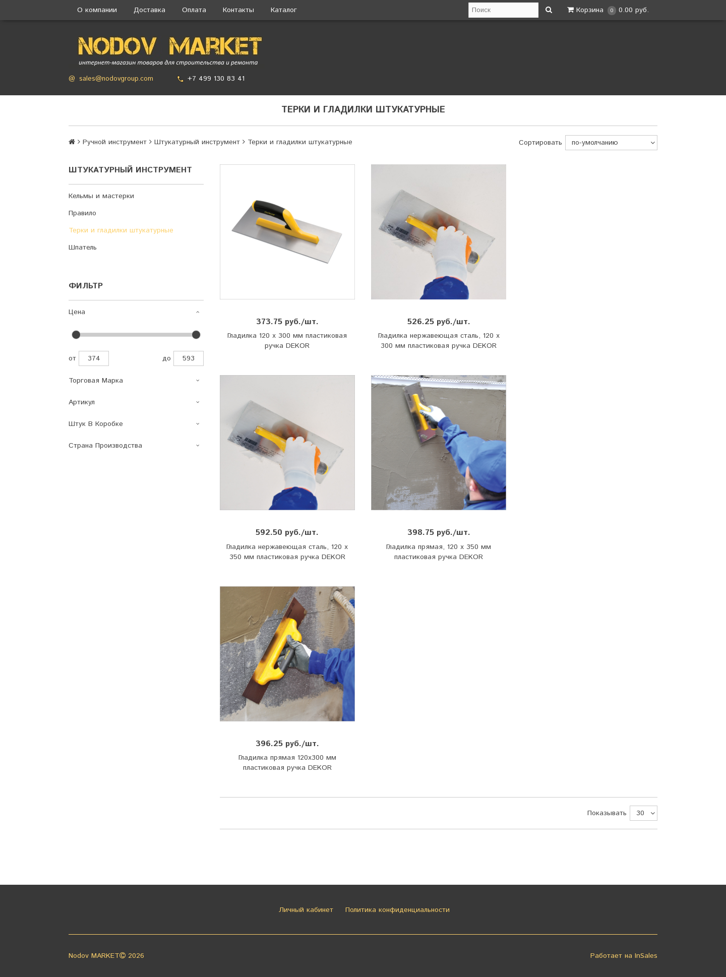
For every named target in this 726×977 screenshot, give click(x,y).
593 (188, 358)
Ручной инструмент (115, 142)
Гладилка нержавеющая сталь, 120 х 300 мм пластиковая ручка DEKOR (439, 341)
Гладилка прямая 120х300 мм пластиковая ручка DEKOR (287, 763)
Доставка (149, 10)
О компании (97, 10)
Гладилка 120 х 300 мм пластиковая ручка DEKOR (287, 341)
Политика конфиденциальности (396, 910)
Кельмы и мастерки (101, 196)
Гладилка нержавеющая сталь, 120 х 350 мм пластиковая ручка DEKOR (287, 552)
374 (94, 358)
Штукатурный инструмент (197, 142)
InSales (646, 956)
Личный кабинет (304, 910)
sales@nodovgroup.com (116, 79)
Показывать (607, 813)
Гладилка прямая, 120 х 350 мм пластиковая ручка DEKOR (438, 552)
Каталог (284, 10)
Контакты (238, 10)
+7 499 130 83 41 (216, 79)
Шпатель (83, 247)
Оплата (194, 10)
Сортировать (540, 143)
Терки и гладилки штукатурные (121, 230)
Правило (82, 213)
